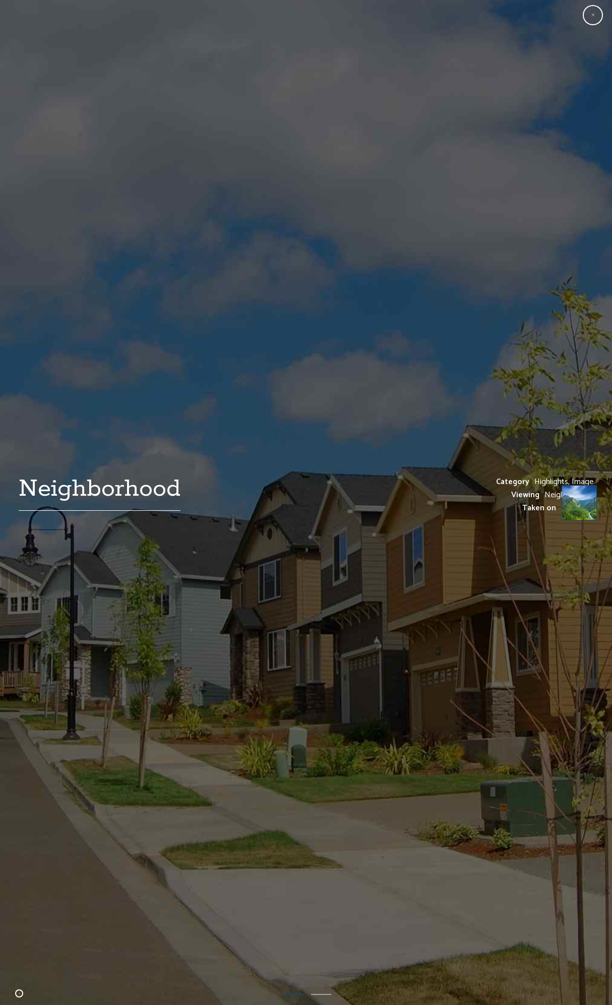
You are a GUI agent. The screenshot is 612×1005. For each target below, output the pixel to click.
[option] (306, 502)
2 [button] (321, 993)
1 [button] (293, 993)
